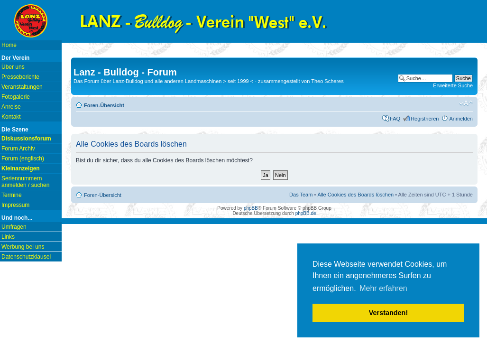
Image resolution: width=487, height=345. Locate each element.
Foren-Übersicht (104, 105)
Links (8, 236)
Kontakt (11, 116)
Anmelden (461, 118)
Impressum (15, 205)
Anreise (11, 106)
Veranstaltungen (22, 87)
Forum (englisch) (22, 158)
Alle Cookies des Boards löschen (355, 194)
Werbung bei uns (23, 246)
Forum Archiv (18, 148)
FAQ (395, 118)
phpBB (251, 208)
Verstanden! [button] (388, 313)
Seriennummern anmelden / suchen (25, 181)
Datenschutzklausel (26, 256)
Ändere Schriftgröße (466, 103)
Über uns (13, 67)
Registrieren (425, 118)
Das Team (300, 194)
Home (9, 45)
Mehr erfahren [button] (383, 288)
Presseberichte (20, 77)
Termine (11, 195)
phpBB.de (305, 213)
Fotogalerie (15, 96)
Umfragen (14, 227)
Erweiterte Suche (453, 85)
